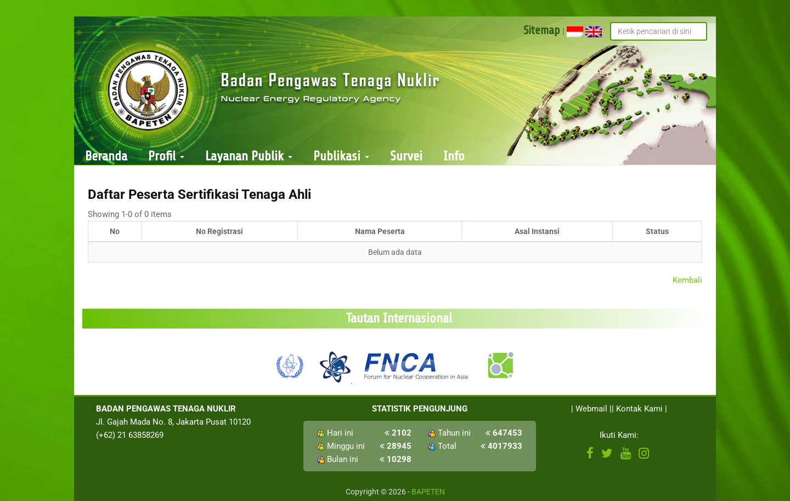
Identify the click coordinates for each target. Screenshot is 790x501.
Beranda (106, 156)
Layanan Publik (248, 156)
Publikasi (341, 156)
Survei (406, 156)
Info (454, 156)
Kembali (687, 280)
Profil (166, 156)
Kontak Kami (639, 409)
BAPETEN (428, 491)
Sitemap (541, 30)
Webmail (591, 409)
